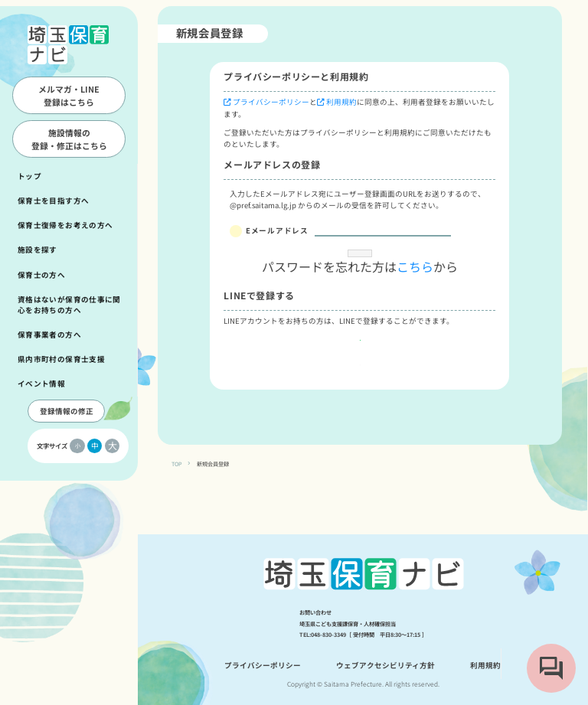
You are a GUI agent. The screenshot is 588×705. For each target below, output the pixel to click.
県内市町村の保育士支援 (61, 359)
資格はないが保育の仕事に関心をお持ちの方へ (69, 304)
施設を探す (37, 249)
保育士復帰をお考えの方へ (65, 225)
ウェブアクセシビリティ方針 (385, 665)
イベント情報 (41, 383)
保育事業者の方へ (49, 334)
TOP (177, 498)
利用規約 (341, 101)
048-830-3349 (328, 634)
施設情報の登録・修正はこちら (69, 139)
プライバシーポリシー (271, 101)
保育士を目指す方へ (53, 200)
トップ (29, 176)
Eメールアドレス (277, 230)
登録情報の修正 (66, 411)
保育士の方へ (41, 274)
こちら (415, 298)
